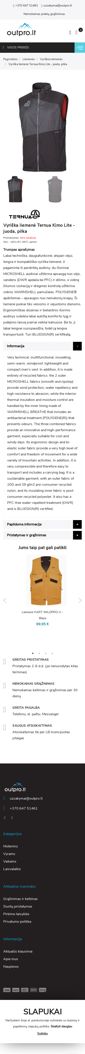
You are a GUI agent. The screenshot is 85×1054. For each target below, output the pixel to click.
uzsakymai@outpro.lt (56, 5)
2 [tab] (39, 653)
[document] (42, 1021)
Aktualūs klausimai (17, 951)
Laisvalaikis (12, 869)
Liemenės (29, 59)
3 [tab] (46, 653)
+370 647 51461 (25, 5)
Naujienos (11, 966)
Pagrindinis (10, 59)
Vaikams (9, 861)
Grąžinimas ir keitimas (20, 899)
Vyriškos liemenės (51, 59)
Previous (5, 600)
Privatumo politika (17, 921)
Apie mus (10, 959)
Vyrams (9, 854)
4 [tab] (52, 653)
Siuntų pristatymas (17, 906)
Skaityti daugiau (61, 1026)
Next (80, 600)
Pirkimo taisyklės (16, 914)
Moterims (10, 846)
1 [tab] (33, 653)
